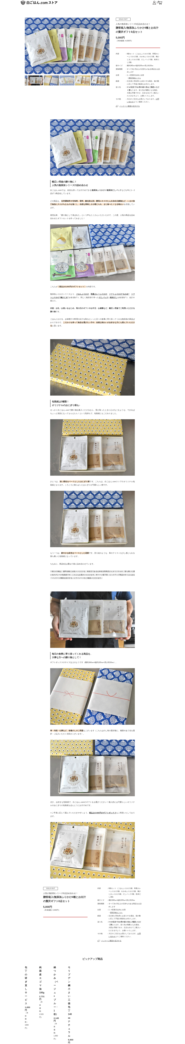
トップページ (44, 1023)
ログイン (118, 1023)
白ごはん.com (153, 3)
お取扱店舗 (77, 1023)
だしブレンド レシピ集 (138, 1023)
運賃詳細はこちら (134, 83)
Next (105, 80)
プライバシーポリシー (98, 1023)
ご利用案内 (61, 1023)
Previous (29, 80)
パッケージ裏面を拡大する (128, 112)
